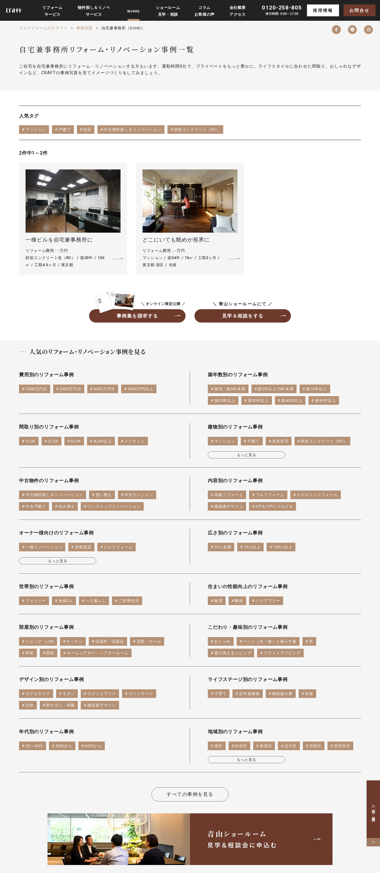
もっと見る (246, 455)
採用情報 (323, 10)
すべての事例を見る (190, 794)
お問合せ (359, 10)
